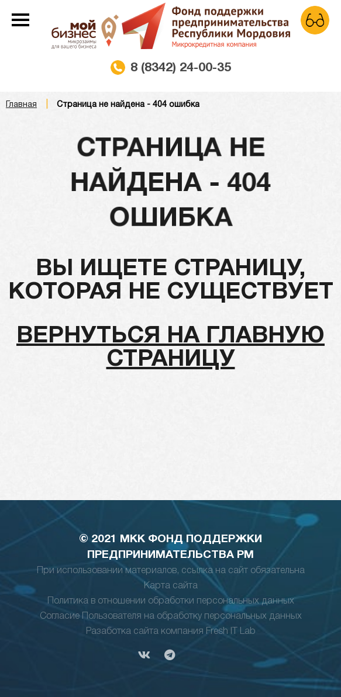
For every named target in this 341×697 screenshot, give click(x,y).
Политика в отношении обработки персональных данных (170, 601)
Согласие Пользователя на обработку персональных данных (171, 616)
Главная (21, 105)
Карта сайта (171, 586)
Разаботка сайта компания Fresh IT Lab (171, 631)
